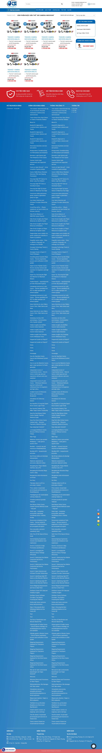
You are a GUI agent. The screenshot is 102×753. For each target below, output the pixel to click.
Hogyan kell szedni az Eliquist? (38, 339)
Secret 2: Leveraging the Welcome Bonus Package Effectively (37, 552)
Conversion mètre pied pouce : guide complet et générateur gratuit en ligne (38, 195)
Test (31, 614)
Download (56, 10)
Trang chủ (11, 15)
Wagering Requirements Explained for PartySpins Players (37, 644)
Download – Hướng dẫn (13, 108)
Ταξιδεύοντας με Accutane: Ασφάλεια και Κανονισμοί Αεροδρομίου (37, 705)
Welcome (32, 676)
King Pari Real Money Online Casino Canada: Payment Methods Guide (38, 415)
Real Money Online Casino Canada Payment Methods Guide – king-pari (39, 506)
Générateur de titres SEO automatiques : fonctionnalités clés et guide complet (38, 320)
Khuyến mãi (40, 10)
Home (31, 345)
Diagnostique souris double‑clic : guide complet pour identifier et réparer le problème (39, 235)
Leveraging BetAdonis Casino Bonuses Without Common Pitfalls (38, 432)
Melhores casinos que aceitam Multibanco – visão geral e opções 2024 (38, 441)
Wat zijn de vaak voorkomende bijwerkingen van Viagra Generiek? (38, 672)
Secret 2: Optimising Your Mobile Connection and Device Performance (39, 559)
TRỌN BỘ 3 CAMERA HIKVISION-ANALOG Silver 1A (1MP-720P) (13, 38)
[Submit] (62, 4)
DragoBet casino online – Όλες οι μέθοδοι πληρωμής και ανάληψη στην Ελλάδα (38, 242)
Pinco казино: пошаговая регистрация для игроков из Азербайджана (38, 490)
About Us (32, 122)
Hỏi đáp (74, 110)
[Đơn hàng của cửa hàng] (85, 15)
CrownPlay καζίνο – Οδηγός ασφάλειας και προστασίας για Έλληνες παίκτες (39, 209)
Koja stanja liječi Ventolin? (37, 427)
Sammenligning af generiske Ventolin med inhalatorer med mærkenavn (38, 541)
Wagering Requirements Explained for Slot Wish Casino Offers (38, 658)
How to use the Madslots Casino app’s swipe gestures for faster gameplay (39, 365)
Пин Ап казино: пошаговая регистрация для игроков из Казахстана (38, 716)
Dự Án (69, 10)
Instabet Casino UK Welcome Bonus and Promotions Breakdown (38, 394)
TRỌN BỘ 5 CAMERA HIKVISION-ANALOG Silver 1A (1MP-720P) (48, 38)
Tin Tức (63, 10)
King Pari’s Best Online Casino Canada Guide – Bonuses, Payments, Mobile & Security (38, 422)
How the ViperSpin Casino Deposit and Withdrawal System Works (39, 358)
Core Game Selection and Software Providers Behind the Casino (38, 202)
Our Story (32, 480)
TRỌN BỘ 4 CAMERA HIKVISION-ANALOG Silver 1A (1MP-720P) (31, 38)
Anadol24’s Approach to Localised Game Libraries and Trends (38, 127)
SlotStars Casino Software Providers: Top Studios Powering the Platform (37, 597)
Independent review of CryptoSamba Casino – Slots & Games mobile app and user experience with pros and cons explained (38, 374)
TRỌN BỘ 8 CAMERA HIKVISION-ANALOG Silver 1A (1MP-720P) (31, 71)
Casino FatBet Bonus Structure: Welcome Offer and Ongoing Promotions (38, 174)
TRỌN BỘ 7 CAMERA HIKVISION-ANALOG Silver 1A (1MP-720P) (13, 71)
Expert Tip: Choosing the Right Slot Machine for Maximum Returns (38, 277)
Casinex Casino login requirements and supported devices (38, 162)
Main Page (33, 436)
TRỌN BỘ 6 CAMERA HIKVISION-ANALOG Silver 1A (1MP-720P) (65, 38)
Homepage (33, 353)
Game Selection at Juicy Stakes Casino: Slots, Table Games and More (39, 306)
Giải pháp (48, 10)
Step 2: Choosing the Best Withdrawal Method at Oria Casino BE (37, 609)
